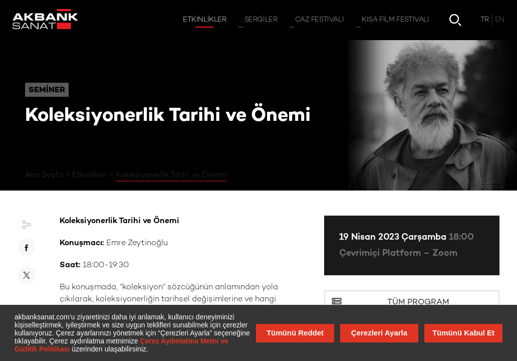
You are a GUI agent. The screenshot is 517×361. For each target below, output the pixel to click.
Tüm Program (418, 302)
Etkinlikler (89, 175)
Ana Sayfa (44, 175)
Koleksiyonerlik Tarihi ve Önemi (171, 175)
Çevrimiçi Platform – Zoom (398, 253)
